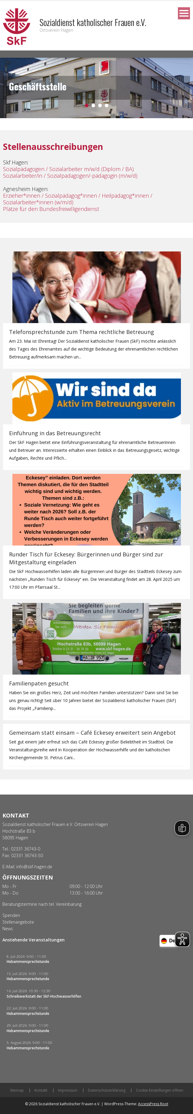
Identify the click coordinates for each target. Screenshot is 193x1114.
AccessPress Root (153, 1103)
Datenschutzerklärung (106, 1090)
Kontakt (40, 1090)
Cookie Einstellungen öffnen (159, 1090)
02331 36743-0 (25, 849)
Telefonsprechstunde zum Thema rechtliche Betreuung (81, 331)
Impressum (67, 1090)
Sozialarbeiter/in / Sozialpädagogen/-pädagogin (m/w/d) (70, 175)
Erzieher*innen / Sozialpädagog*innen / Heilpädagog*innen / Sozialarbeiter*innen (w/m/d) (77, 199)
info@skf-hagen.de (34, 867)
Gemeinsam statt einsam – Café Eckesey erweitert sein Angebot (92, 732)
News (7, 928)
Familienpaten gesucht (39, 683)
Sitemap (17, 1090)
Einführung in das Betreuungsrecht (55, 433)
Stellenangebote (18, 922)
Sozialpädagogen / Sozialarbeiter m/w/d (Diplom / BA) (68, 169)
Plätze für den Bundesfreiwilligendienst (51, 208)
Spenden (11, 915)
